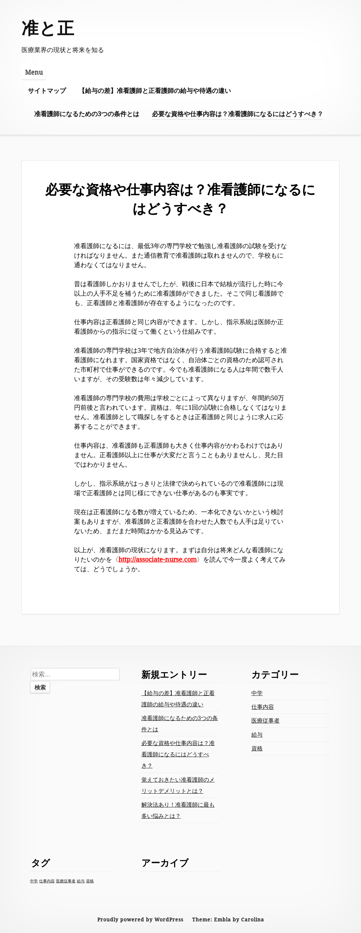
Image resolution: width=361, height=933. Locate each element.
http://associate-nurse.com (157, 559)
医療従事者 (265, 720)
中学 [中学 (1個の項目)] (34, 880)
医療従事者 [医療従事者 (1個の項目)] (65, 880)
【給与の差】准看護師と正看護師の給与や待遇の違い (155, 90)
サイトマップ (47, 90)
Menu (34, 72)
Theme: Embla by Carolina (228, 919)
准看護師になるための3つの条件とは (86, 113)
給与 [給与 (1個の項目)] (81, 880)
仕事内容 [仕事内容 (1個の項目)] (47, 880)
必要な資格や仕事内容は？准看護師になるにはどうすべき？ (237, 113)
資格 (257, 748)
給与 (257, 734)
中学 (257, 693)
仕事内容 (262, 707)
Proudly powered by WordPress (140, 919)
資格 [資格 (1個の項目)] (90, 880)
